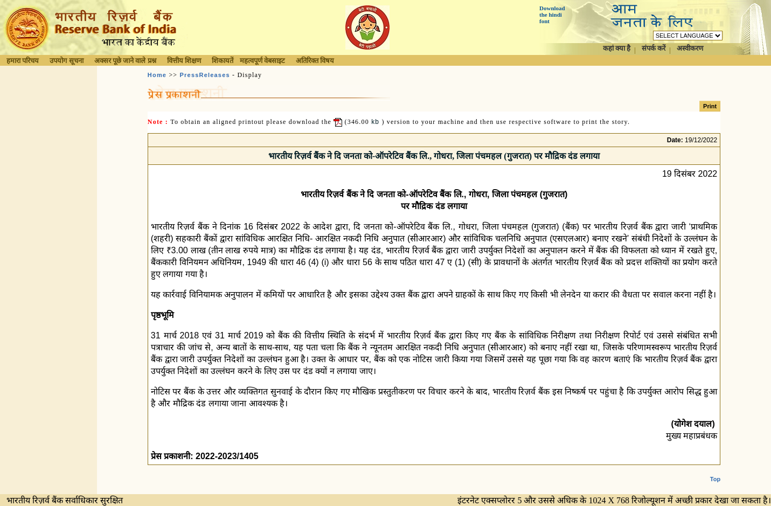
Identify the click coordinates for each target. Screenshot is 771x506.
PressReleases (205, 75)
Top (715, 470)
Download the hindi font (552, 14)
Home (157, 75)
